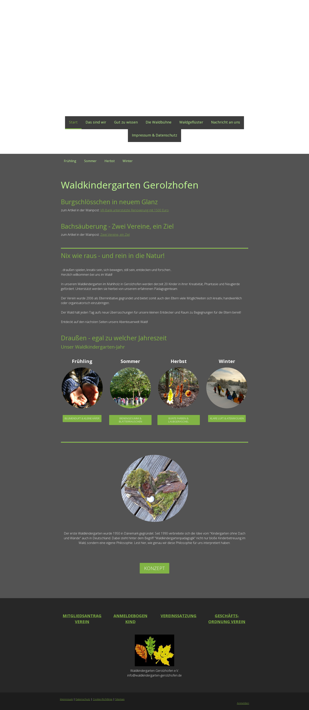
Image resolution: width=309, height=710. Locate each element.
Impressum (66, 699)
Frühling (70, 161)
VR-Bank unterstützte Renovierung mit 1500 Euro (134, 210)
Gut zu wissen (126, 122)
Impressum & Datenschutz (154, 135)
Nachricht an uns (225, 122)
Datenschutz (82, 699)
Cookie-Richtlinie (103, 699)
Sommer (90, 161)
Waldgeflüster (191, 122)
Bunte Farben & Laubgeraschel (178, 420)
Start (73, 122)
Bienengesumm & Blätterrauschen (130, 420)
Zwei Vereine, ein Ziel (115, 234)
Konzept (154, 568)
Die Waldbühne (158, 122)
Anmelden (243, 703)
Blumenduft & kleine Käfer (82, 418)
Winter (128, 161)
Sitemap (120, 699)
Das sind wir (96, 122)
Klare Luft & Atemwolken (227, 418)
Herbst (109, 161)
